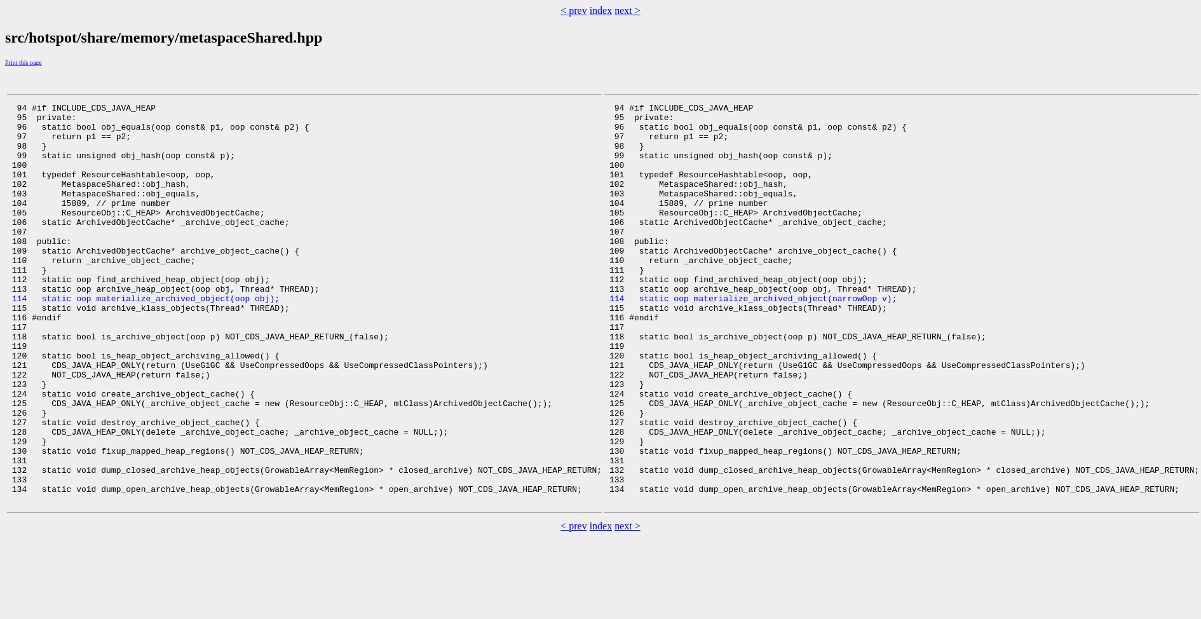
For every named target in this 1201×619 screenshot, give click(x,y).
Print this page (23, 62)
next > (627, 10)
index (601, 10)
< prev (573, 10)
